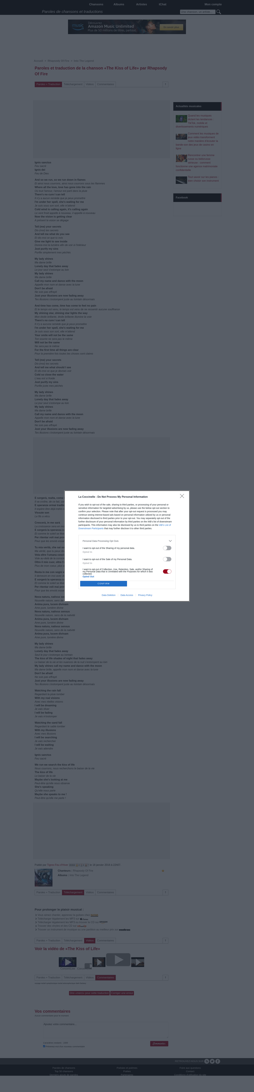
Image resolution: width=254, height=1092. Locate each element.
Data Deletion (108, 595)
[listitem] (127, 541)
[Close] (183, 497)
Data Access (127, 595)
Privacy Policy (145, 595)
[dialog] (127, 546)
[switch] (167, 548)
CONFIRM (104, 584)
